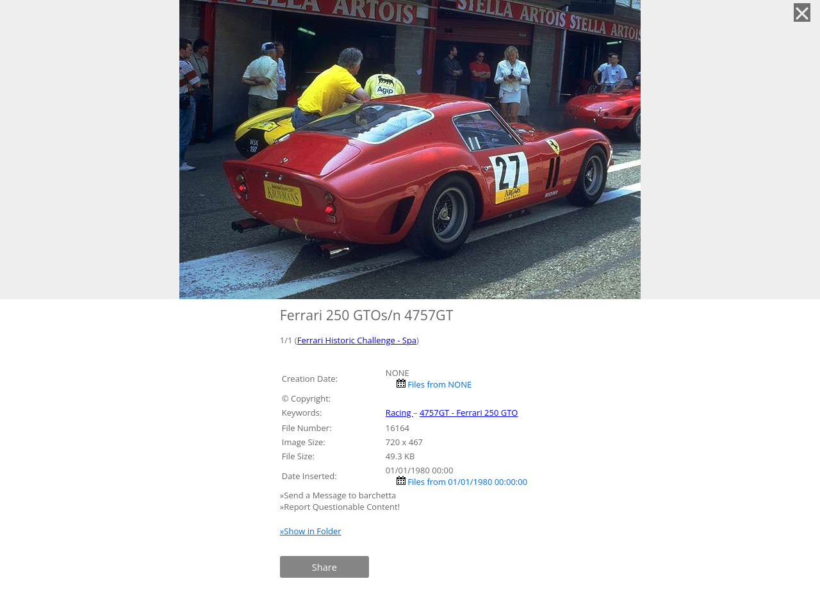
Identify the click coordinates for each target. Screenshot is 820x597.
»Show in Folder (310, 531)
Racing (399, 412)
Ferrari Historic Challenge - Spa (356, 340)
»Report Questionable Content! (340, 506)
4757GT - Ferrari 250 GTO (469, 412)
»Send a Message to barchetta (339, 495)
